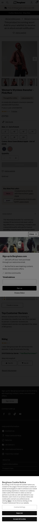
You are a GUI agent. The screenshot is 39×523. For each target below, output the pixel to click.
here (9, 501)
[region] (19, 499)
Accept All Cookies (19, 519)
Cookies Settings (19, 507)
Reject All (19, 513)
